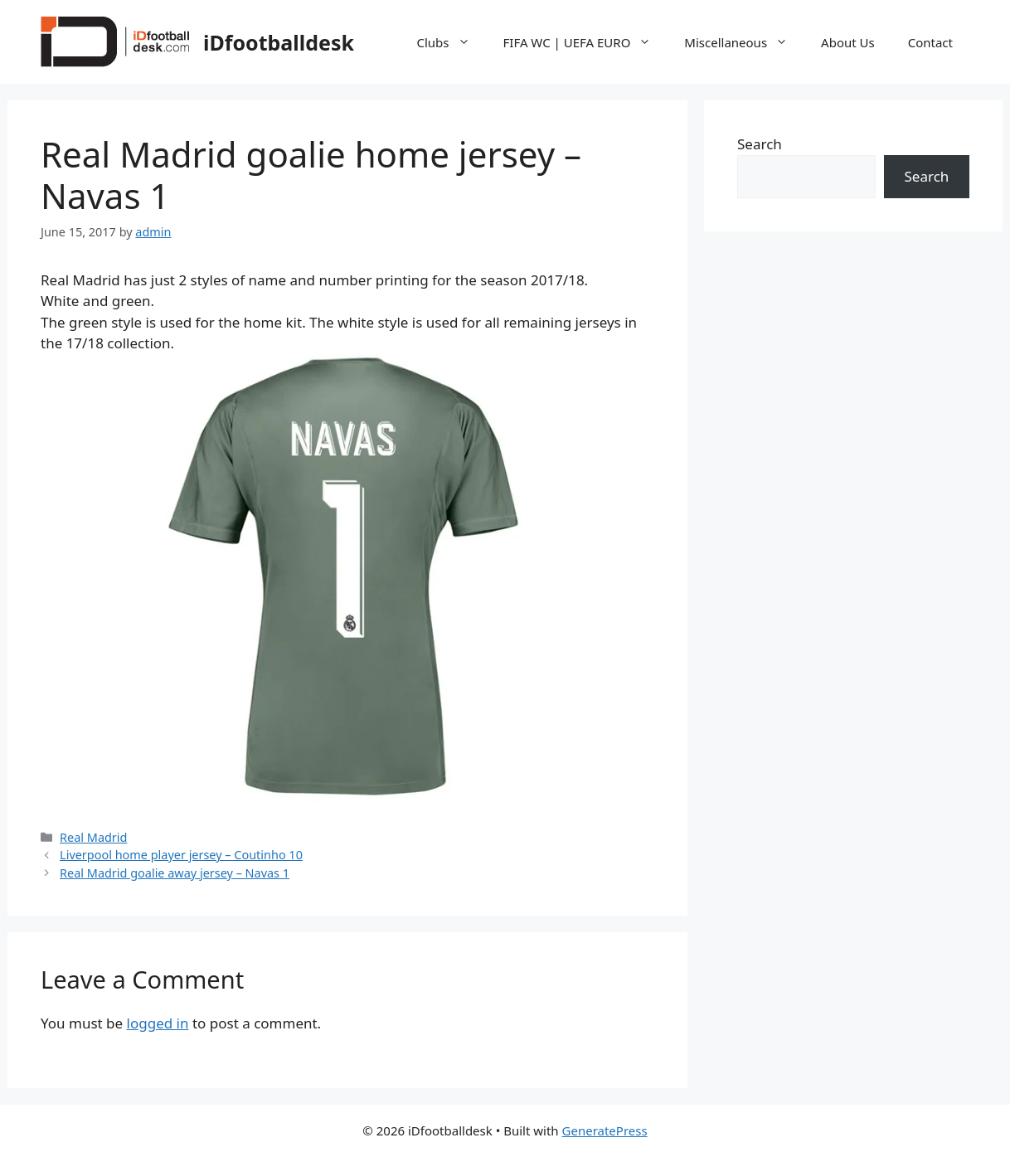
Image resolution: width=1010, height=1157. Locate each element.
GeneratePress (605, 1130)
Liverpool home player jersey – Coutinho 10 (181, 855)
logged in (158, 1023)
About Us (848, 42)
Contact (930, 42)
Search (759, 143)
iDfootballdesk (278, 42)
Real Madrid (93, 837)
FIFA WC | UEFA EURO (585, 42)
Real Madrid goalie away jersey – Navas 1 (174, 873)
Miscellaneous (744, 42)
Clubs (452, 42)
